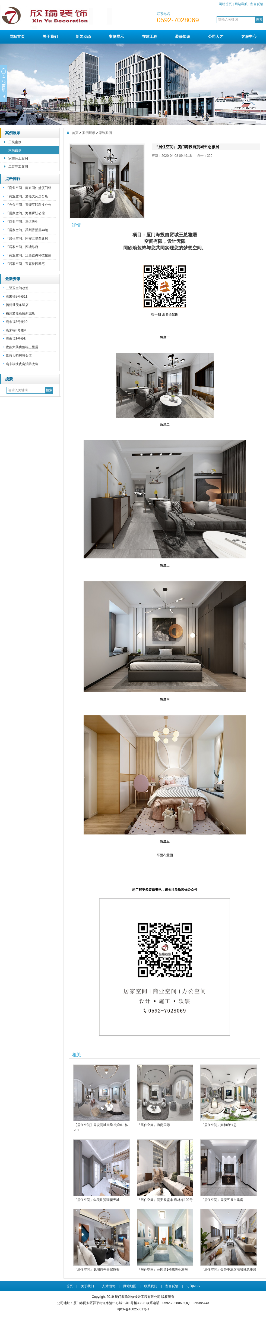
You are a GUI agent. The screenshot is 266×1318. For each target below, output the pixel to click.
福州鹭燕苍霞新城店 (20, 313)
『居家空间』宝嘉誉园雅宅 (25, 264)
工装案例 (14, 142)
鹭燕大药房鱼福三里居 (22, 347)
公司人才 (215, 36)
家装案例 (14, 150)
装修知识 (182, 36)
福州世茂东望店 (17, 305)
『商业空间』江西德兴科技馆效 (28, 255)
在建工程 (149, 36)
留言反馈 (256, 4)
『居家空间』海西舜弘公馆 (25, 213)
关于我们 (50, 36)
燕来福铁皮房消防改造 (22, 364)
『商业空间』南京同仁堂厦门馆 (28, 188)
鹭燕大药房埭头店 (19, 355)
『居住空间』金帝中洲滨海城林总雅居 (228, 1269)
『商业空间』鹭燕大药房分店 (27, 196)
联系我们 (150, 1286)
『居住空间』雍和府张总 (219, 1125)
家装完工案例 (18, 158)
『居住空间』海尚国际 (153, 1125)
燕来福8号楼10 (16, 322)
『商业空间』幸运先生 (22, 222)
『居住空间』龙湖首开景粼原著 (96, 1269)
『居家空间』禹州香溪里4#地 (27, 230)
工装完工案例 (18, 167)
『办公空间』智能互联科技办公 (28, 205)
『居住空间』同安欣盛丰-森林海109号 (165, 1200)
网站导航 (241, 4)
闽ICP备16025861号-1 (133, 1309)
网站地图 (129, 1286)
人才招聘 (108, 1286)
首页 (75, 133)
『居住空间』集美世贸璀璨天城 (96, 1200)
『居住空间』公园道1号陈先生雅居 (162, 1269)
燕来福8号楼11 (16, 296)
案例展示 (116, 36)
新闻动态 (83, 36)
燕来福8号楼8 (16, 339)
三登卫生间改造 (17, 288)
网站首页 (225, 4)
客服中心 (248, 36)
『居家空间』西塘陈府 (22, 247)
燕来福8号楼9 (16, 330)
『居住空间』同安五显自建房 (27, 238)
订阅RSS (193, 1286)
